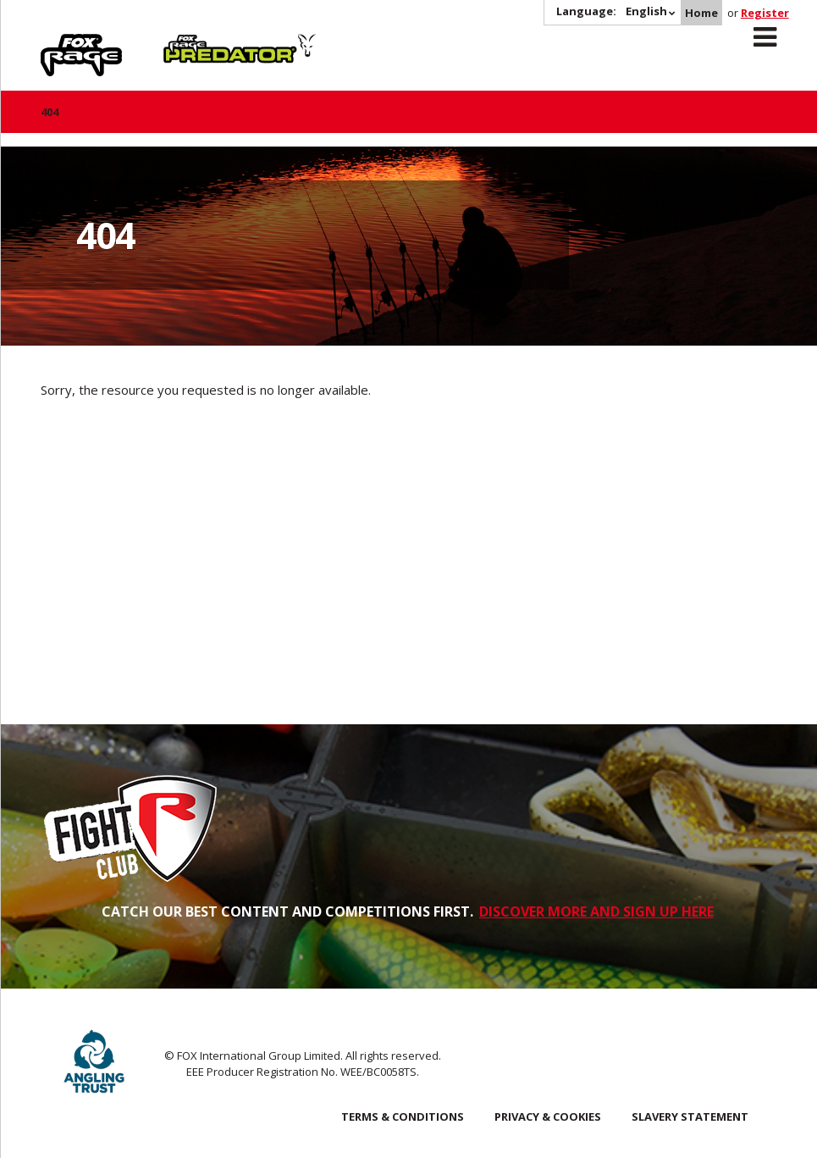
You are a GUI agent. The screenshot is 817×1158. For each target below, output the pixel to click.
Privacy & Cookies (547, 1116)
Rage (57, 43)
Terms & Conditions (402, 1116)
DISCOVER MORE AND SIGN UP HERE (596, 911)
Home (701, 12)
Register (765, 12)
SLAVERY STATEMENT (690, 1116)
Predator (191, 43)
